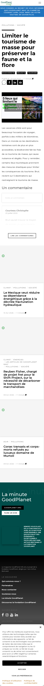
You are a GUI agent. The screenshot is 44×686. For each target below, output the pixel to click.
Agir (6, 442)
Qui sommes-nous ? (11, 581)
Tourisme (32, 73)
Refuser (22, 669)
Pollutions (8, 25)
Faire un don (10, 513)
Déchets (21, 73)
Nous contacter (9, 590)
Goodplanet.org (12, 508)
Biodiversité (8, 73)
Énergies (18, 360)
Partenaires (7, 585)
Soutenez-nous (9, 594)
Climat (7, 288)
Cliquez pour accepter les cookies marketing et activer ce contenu (22, 107)
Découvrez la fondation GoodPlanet (19, 602)
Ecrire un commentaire (14, 198)
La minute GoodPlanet (12, 598)
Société (21, 25)
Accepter (22, 663)
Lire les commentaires (22, 236)
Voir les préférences (22, 676)
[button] (40, 627)
